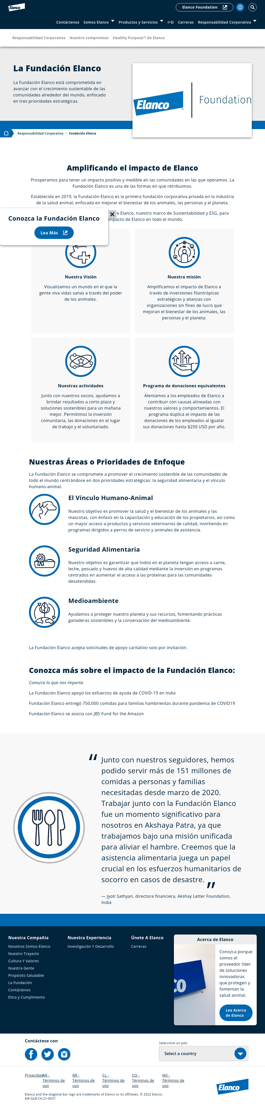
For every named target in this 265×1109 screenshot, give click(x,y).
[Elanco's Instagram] (64, 1054)
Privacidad (34, 1075)
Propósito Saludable (26, 975)
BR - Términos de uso (83, 1080)
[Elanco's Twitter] (47, 1054)
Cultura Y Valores (23, 960)
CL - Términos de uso (113, 1080)
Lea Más (54, 233)
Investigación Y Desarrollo (91, 946)
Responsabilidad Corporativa (224, 22)
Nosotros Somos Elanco (29, 946)
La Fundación (20, 982)
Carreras (186, 22)
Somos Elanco (96, 22)
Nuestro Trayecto (23, 953)
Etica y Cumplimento (26, 997)
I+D (171, 22)
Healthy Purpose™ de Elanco (139, 37)
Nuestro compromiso (89, 37)
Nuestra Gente (21, 968)
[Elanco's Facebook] (31, 1054)
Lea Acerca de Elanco (236, 1013)
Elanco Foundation (204, 7)
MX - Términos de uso (173, 1080)
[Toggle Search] (252, 7)
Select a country (180, 1053)
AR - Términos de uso (54, 1080)
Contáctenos (67, 22)
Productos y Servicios (138, 22)
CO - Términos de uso (143, 1080)
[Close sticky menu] (112, 214)
